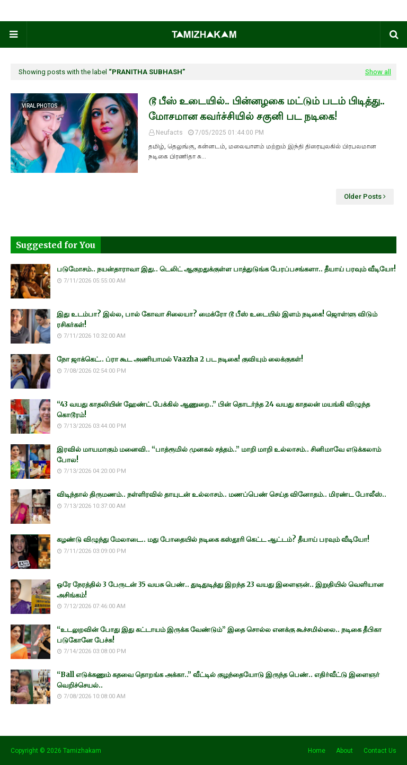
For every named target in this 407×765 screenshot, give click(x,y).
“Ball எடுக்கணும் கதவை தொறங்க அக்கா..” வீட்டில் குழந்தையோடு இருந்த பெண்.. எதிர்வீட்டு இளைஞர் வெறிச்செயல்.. (218, 680)
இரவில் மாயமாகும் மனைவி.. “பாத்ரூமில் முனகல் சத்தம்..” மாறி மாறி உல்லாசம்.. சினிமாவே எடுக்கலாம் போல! (219, 454)
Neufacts (169, 132)
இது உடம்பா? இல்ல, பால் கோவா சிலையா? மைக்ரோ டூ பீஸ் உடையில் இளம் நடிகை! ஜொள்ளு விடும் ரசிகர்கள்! (217, 319)
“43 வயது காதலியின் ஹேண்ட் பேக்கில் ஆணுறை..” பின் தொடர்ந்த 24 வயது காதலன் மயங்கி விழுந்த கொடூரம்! (213, 409)
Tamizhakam (82, 750)
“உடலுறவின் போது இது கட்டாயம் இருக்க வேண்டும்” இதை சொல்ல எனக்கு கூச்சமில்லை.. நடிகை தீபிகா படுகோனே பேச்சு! (219, 635)
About (344, 750)
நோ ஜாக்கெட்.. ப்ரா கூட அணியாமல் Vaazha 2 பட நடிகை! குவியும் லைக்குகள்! (180, 359)
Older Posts (363, 196)
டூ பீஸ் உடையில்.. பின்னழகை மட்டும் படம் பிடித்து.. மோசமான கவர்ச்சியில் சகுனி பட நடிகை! (266, 108)
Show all (378, 72)
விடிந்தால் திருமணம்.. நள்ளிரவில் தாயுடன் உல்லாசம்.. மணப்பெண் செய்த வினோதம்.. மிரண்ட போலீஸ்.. (221, 494)
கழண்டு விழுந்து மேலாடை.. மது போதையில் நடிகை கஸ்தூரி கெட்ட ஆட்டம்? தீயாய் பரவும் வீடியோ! (213, 539)
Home (316, 750)
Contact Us (380, 750)
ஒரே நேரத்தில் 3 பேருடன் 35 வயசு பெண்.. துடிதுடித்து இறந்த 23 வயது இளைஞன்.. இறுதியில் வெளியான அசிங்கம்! (220, 590)
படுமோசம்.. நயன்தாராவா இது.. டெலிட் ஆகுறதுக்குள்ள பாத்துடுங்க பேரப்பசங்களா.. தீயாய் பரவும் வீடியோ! (226, 269)
